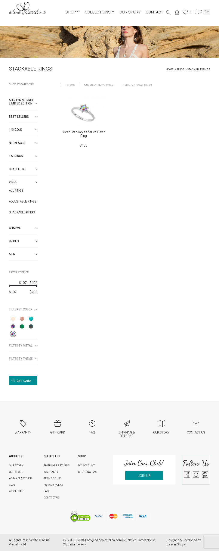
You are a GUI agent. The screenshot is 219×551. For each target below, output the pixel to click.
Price (109, 85)
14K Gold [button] (23, 130)
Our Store (16, 472)
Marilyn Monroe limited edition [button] (23, 102)
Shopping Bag (87, 472)
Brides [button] (23, 241)
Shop (72, 12)
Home (169, 69)
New (101, 85)
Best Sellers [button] (23, 117)
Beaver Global (176, 544)
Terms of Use (52, 478)
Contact (154, 12)
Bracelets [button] (23, 169)
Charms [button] (23, 228)
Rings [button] (23, 182)
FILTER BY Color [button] (23, 309)
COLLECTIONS (99, 12)
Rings (180, 69)
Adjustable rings (22, 202)
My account (86, 465)
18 (145, 85)
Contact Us (51, 498)
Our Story (130, 12)
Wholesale (16, 491)
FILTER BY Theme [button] (23, 359)
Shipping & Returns (57, 465)
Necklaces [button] (23, 143)
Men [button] (23, 254)
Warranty (51, 472)
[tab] (23, 102)
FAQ (46, 491)
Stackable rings (22, 212)
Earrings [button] (23, 156)
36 (150, 85)
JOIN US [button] (144, 475)
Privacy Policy (53, 485)
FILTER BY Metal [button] (23, 346)
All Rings (16, 191)
